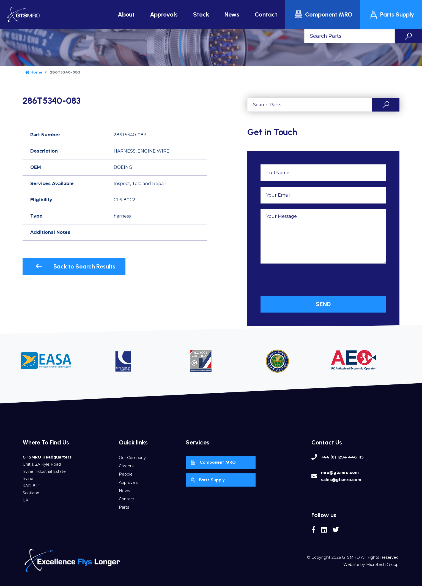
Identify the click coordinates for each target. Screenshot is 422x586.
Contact (266, 14)
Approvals (164, 14)
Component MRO (323, 14)
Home (33, 72)
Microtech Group (382, 564)
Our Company (132, 457)
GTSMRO (351, 557)
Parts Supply (391, 14)
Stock (201, 14)
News (231, 14)
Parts (124, 507)
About (126, 14)
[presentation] (302, 280)
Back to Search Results (75, 266)
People (126, 474)
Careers (126, 465)
